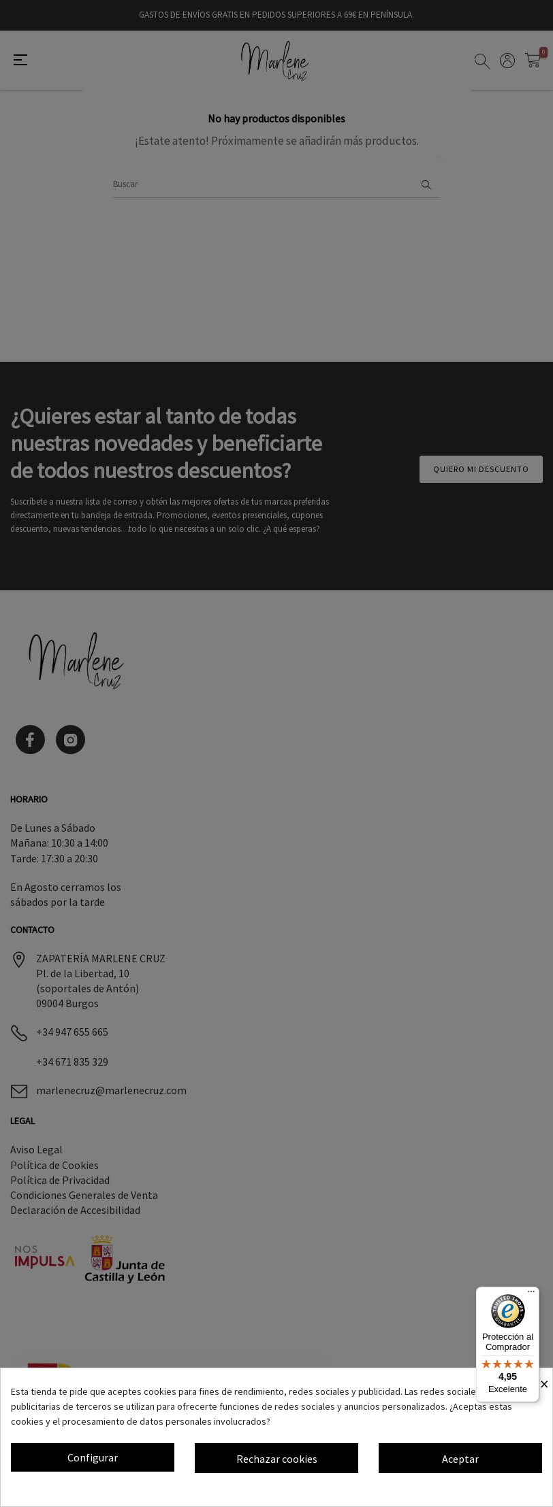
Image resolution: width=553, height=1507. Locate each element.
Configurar (92, 1457)
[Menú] (531, 1295)
